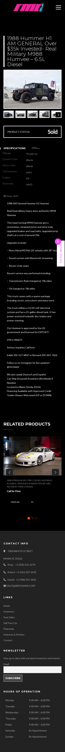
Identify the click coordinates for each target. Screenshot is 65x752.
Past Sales (9, 617)
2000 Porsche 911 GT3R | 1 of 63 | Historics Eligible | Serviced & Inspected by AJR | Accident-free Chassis (29, 483)
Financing (8, 628)
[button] (9, 472)
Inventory (8, 611)
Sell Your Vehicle (60, 253)
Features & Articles (13, 634)
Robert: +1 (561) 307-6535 (21, 572)
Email (6, 664)
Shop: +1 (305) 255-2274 (21, 564)
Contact (7, 640)
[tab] (28, 518)
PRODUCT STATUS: (18, 131)
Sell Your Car (10, 623)
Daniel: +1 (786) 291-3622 (21, 579)
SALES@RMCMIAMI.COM (20, 585)
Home (6, 605)
